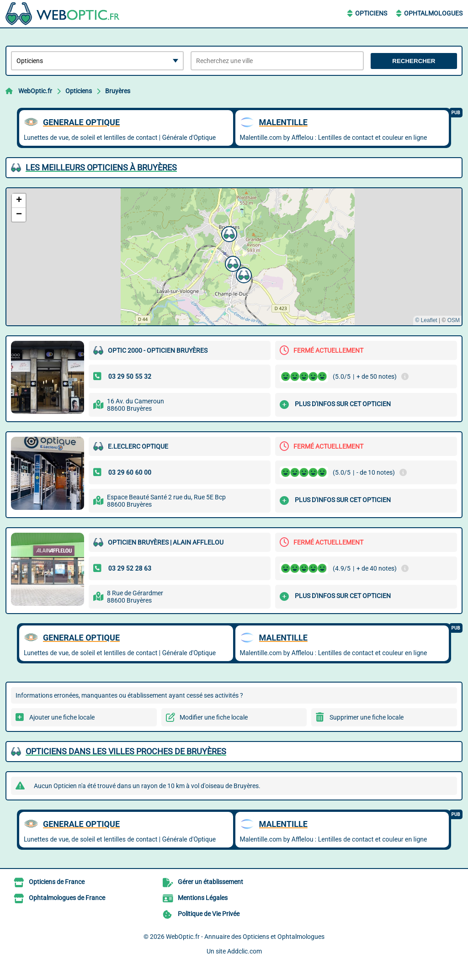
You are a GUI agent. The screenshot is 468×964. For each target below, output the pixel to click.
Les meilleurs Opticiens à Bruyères (101, 167)
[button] (228, 233)
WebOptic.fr (35, 91)
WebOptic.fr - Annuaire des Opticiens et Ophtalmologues (245, 936)
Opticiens (371, 13)
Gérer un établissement (210, 881)
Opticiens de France (57, 881)
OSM (453, 320)
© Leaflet (426, 320)
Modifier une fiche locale (214, 717)
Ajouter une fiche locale (62, 717)
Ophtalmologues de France (67, 897)
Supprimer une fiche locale (367, 717)
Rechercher (413, 61)
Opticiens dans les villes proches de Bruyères (126, 751)
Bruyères (117, 91)
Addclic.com (244, 951)
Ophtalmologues (433, 13)
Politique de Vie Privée (208, 913)
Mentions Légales (203, 897)
